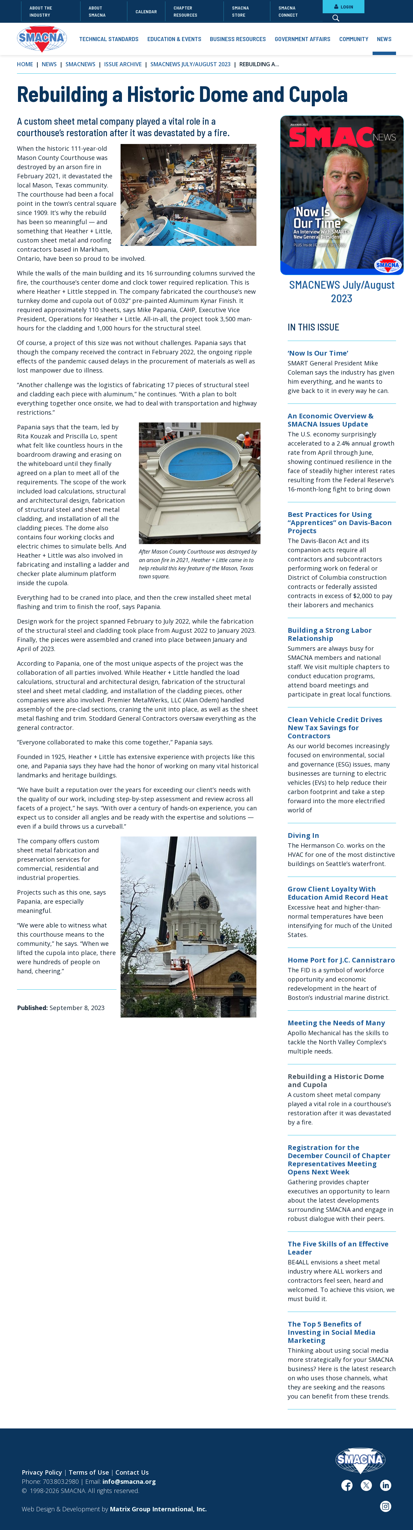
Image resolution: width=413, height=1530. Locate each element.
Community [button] (354, 38)
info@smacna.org (129, 1481)
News (49, 64)
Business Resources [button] (238, 38)
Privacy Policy (42, 1472)
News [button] (384, 38)
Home (25, 64)
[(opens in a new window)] (347, 1488)
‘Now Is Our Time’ (318, 353)
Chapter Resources (185, 11)
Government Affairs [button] (302, 38)
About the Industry (41, 11)
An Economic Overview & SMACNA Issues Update (331, 420)
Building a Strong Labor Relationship (330, 634)
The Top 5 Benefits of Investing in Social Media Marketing (332, 1332)
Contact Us (132, 1472)
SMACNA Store (240, 11)
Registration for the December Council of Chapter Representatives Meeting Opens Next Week (339, 1160)
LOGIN (343, 7)
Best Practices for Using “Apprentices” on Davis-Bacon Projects (340, 522)
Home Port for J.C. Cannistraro (341, 960)
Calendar (146, 11)
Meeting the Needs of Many (336, 1023)
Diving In (303, 835)
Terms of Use (89, 1472)
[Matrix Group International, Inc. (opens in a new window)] (158, 1509)
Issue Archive (123, 64)
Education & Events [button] (174, 38)
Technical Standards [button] (109, 38)
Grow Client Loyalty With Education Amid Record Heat (338, 893)
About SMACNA (97, 11)
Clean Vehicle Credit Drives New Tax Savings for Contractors (335, 728)
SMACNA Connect (288, 11)
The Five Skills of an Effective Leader (338, 1248)
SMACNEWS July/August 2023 (190, 64)
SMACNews (80, 64)
